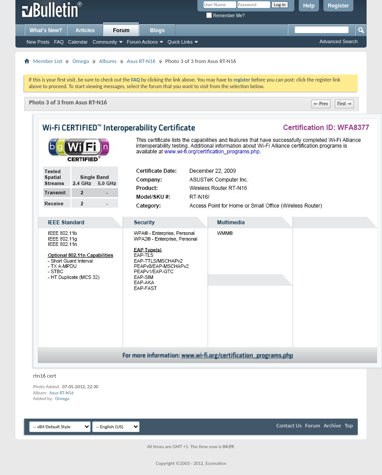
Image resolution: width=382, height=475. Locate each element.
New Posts (38, 42)
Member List (47, 61)
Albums (108, 61)
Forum (121, 30)
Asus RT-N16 (141, 61)
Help (309, 6)
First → (344, 104)
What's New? (46, 30)
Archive (332, 425)
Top (349, 425)
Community (105, 42)
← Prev (321, 104)
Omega (80, 61)
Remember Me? (225, 15)
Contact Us (288, 425)
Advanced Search (338, 41)
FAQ (59, 42)
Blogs (157, 30)
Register (338, 6)
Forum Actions (142, 42)
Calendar (78, 42)
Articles (85, 30)
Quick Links (180, 42)
